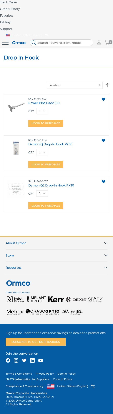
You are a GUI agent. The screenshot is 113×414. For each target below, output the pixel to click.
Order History (10, 9)
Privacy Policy (45, 373)
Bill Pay (5, 22)
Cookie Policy (67, 373)
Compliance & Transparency (24, 386)
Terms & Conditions (19, 373)
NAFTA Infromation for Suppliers (27, 379)
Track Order (8, 2)
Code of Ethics (62, 379)
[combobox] (61, 42)
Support (6, 29)
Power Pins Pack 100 (44, 103)
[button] (103, 99)
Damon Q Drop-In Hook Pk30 (50, 144)
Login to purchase (45, 123)
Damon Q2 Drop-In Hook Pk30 (51, 185)
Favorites (7, 15)
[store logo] (19, 42)
